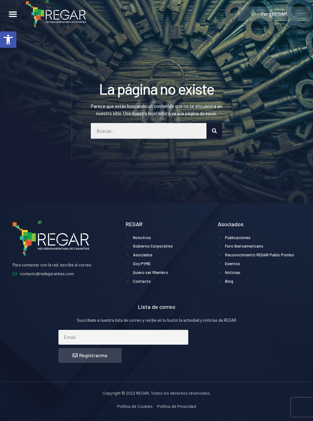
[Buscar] (214, 137)
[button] (8, 39)
